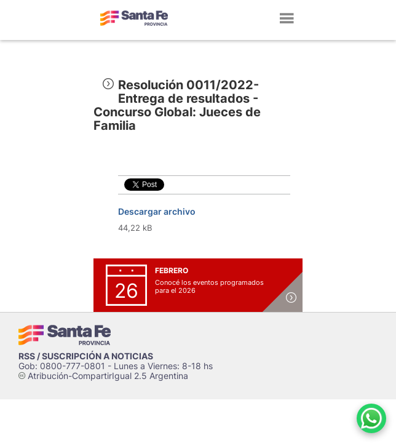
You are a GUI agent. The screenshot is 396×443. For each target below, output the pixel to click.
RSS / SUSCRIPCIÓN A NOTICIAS (85, 356)
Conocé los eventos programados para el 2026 (209, 286)
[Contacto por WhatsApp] (371, 418)
